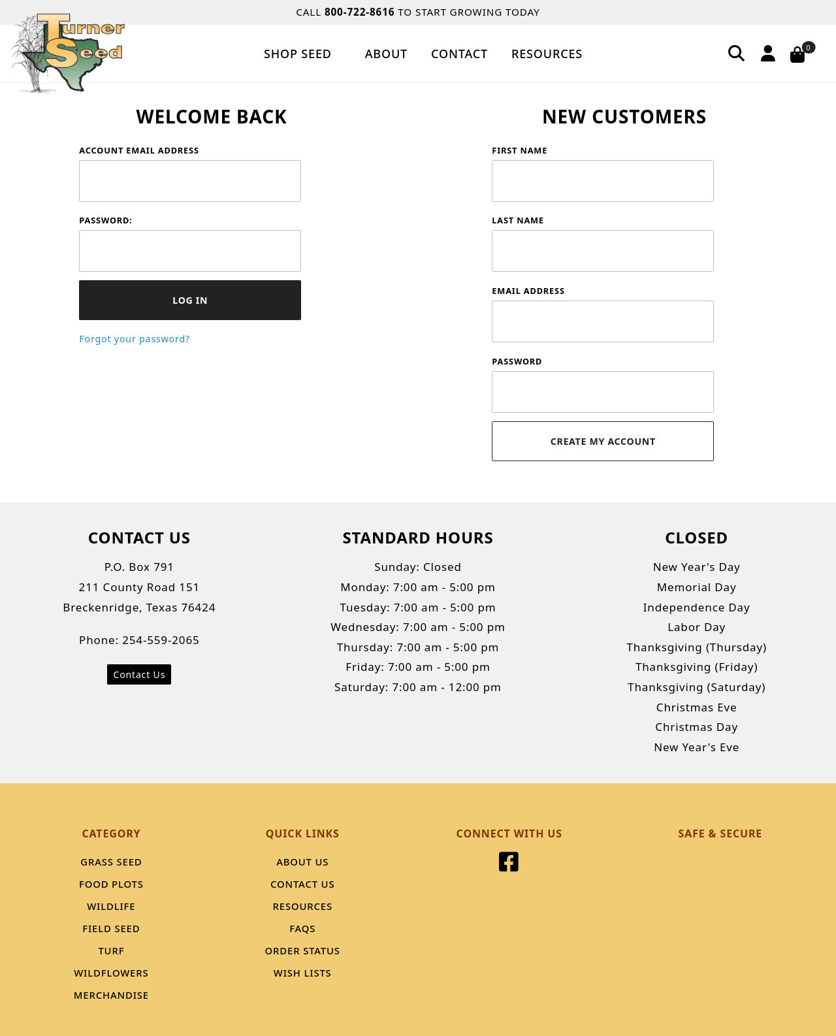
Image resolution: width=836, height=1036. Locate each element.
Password (517, 361)
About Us (302, 861)
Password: (105, 220)
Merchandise (111, 994)
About (386, 53)
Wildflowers (111, 972)
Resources (547, 53)
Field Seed (111, 928)
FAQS (302, 928)
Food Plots (111, 883)
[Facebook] (509, 865)
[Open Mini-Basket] (806, 53)
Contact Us (139, 674)
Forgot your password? (134, 338)
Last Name (518, 220)
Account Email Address (139, 150)
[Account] (766, 53)
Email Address (528, 291)
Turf (111, 950)
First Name (519, 150)
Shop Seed (303, 53)
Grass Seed (111, 861)
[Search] (736, 53)
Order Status (302, 950)
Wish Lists (303, 972)
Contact (459, 53)
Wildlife (111, 906)
